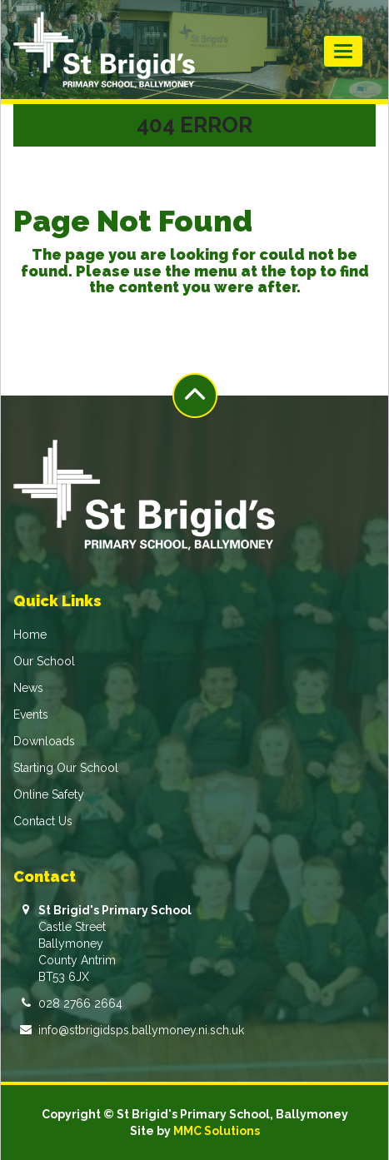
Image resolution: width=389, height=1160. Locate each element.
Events (30, 714)
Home (30, 634)
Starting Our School (65, 767)
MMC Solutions (216, 1131)
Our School (44, 661)
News (28, 688)
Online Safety (48, 794)
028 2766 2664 (80, 1003)
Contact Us (42, 821)
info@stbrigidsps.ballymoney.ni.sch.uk (141, 1030)
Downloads (44, 741)
